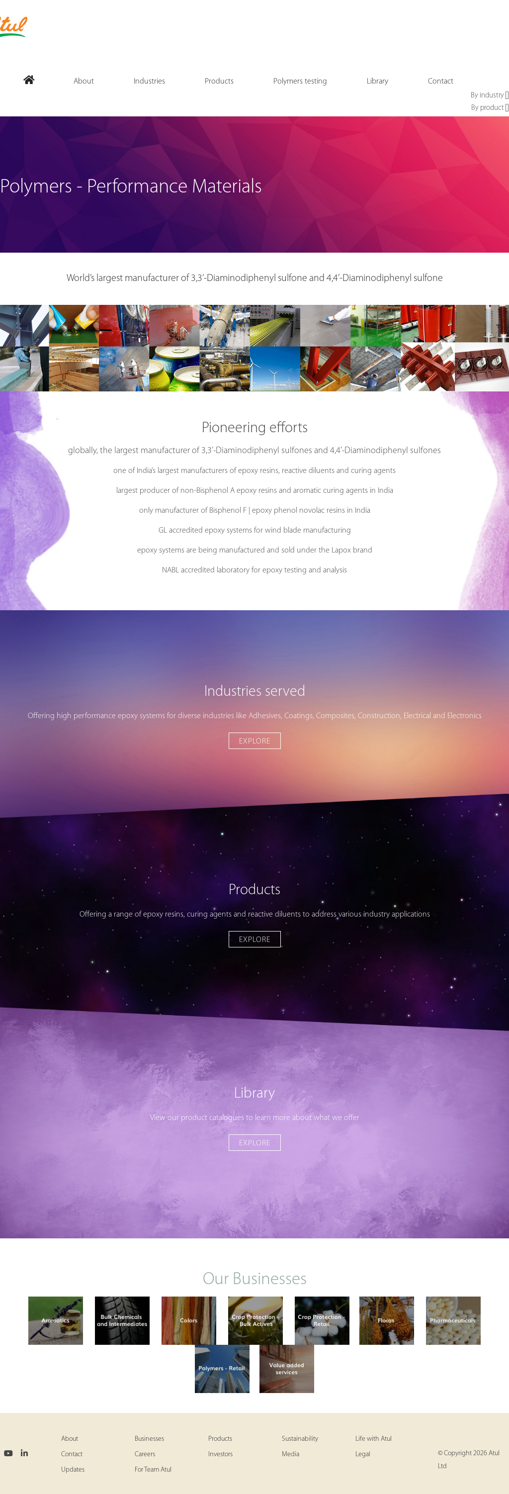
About (69, 1439)
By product (490, 108)
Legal (362, 1454)
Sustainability (300, 1439)
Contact (72, 1454)
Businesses (149, 1439)
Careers (145, 1454)
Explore (254, 742)
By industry (490, 96)
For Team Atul (153, 1470)
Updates (73, 1470)
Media (290, 1454)
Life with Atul (373, 1439)
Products (220, 1439)
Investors (220, 1454)
